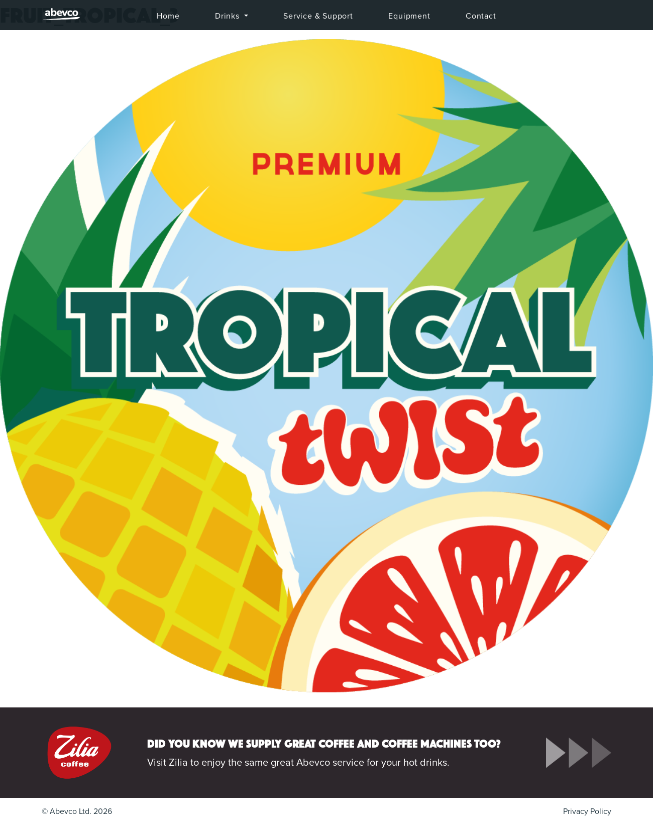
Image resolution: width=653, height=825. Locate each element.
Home (168, 16)
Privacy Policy (587, 811)
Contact (481, 16)
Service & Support (318, 16)
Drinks (228, 16)
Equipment (409, 16)
